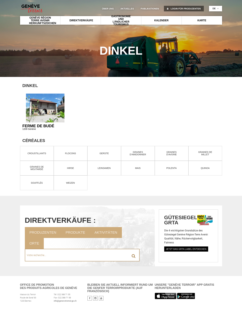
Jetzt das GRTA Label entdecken (186, 249)
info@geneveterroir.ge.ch (65, 300)
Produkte (75, 232)
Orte (34, 243)
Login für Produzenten (184, 8)
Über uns (108, 8)
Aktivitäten (105, 232)
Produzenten (43, 232)
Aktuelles (127, 8)
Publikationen (150, 8)
